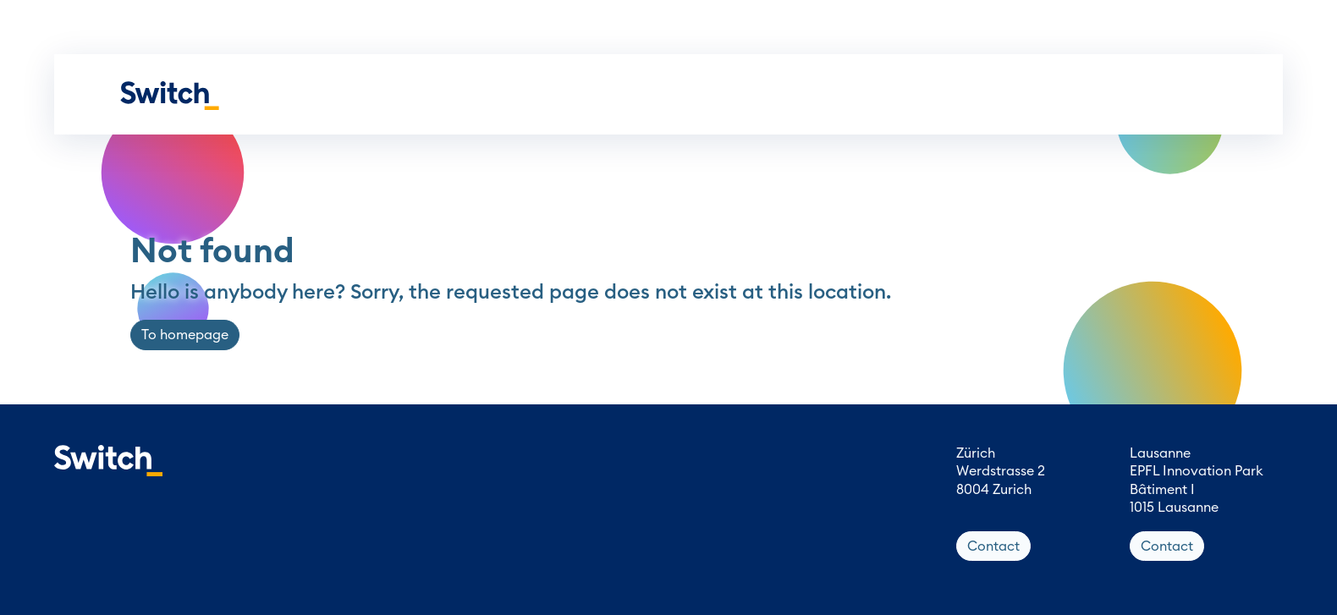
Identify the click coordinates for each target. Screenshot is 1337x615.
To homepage (184, 335)
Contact (993, 546)
